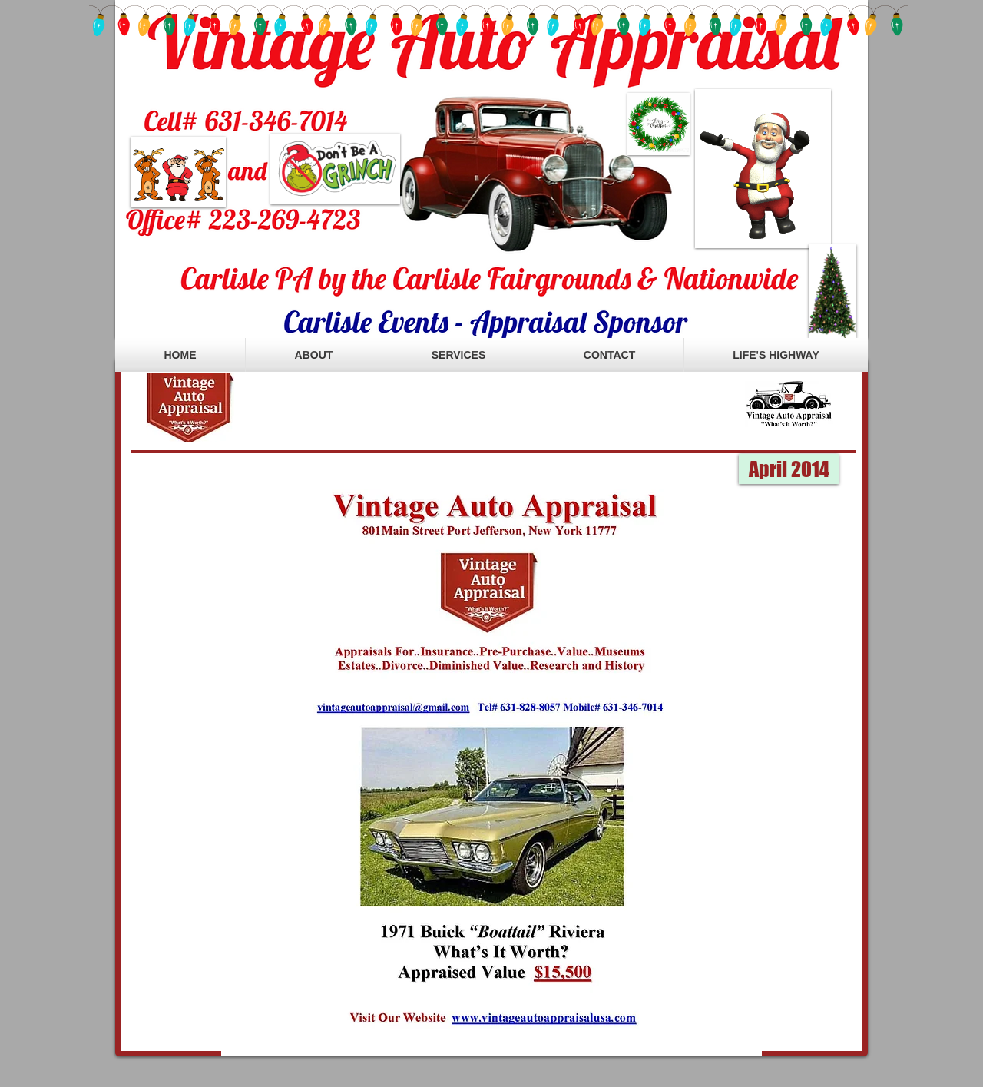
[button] (789, 469)
